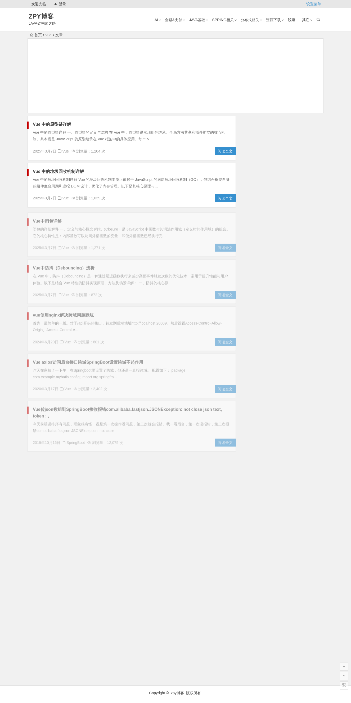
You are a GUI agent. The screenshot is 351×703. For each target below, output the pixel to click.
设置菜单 (313, 4)
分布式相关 (250, 20)
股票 (291, 20)
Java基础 (197, 20)
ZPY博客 (41, 16)
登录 (60, 4)
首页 (36, 35)
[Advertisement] (175, 76)
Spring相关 (223, 20)
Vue (65, 151)
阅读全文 (225, 151)
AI (156, 20)
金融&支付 (173, 20)
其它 (305, 20)
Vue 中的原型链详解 (52, 124)
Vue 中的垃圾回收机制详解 (58, 171)
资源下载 (273, 20)
